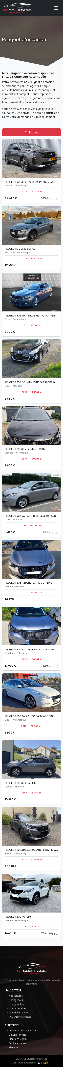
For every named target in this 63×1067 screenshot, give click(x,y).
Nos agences (16, 1000)
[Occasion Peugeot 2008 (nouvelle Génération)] (31, 839)
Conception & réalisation (31, 1062)
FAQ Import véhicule (20, 1016)
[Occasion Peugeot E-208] (31, 238)
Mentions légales (18, 1038)
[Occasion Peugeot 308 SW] (31, 305)
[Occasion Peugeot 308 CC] (31, 371)
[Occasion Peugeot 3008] (31, 171)
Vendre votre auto (19, 1012)
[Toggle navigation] (56, 8)
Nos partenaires (17, 1008)
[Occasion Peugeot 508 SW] (31, 705)
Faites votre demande (15, 117)
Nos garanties (16, 1004)
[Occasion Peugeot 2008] (31, 438)
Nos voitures (16, 995)
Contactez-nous (17, 1043)
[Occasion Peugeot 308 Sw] (31, 505)
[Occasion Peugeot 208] (31, 572)
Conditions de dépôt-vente (23, 1030)
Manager (14, 1047)
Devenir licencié (17, 1034)
